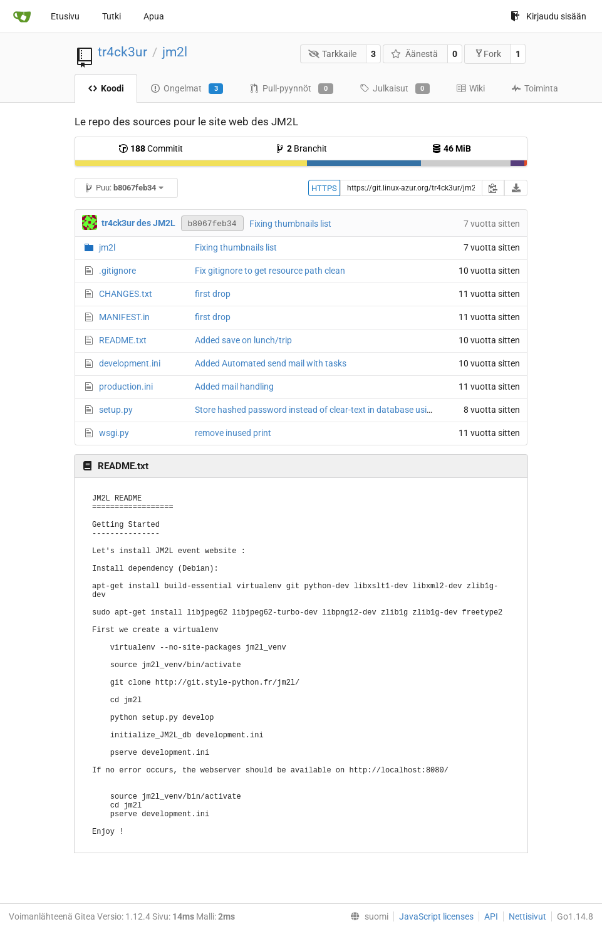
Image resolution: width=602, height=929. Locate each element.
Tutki (111, 16)
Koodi (106, 88)
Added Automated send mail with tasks (270, 363)
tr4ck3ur (122, 52)
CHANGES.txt (125, 294)
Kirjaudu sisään (548, 16)
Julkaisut (395, 89)
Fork (487, 53)
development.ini (129, 363)
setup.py (116, 410)
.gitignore (117, 271)
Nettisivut (527, 916)
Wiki (470, 88)
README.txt (123, 340)
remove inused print (233, 433)
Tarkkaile (332, 54)
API (491, 916)
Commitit (150, 148)
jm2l (174, 52)
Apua (153, 16)
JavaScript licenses (436, 916)
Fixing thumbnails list (290, 224)
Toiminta (534, 88)
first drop (213, 294)
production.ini (126, 386)
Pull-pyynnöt (291, 89)
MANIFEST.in (124, 317)
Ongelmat (186, 89)
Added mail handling (234, 386)
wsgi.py (114, 433)
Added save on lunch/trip (243, 340)
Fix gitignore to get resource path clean (270, 271)
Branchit (301, 148)
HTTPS (324, 188)
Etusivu (65, 16)
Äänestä (414, 54)
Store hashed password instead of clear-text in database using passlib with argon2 (355, 410)
